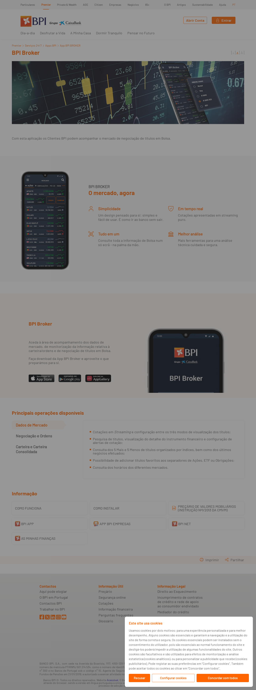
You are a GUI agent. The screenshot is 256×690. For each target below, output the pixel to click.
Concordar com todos (223, 678)
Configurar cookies (173, 678)
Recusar (139, 678)
